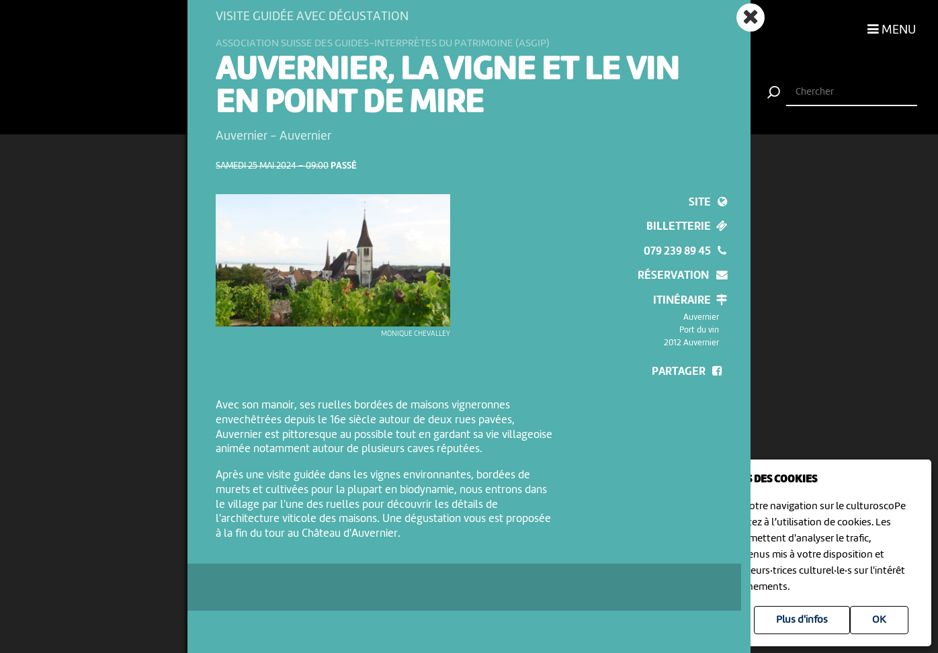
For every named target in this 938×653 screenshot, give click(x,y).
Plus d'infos (802, 620)
